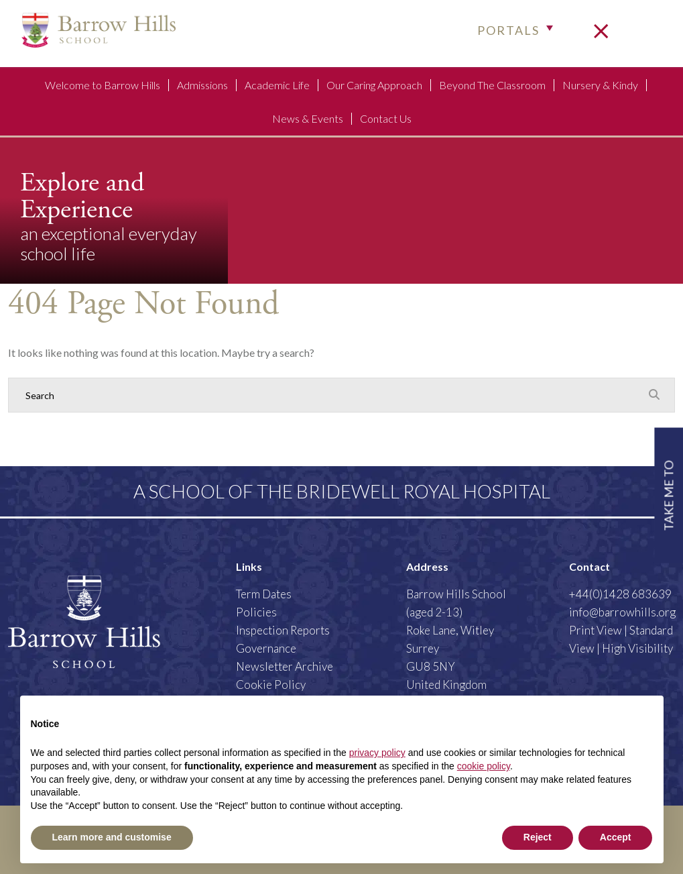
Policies (256, 612)
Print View (595, 630)
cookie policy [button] (483, 766)
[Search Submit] (654, 394)
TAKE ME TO (668, 495)
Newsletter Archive (284, 666)
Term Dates (264, 594)
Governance (266, 648)
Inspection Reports (283, 630)
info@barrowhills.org (622, 612)
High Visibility (637, 648)
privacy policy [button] (377, 752)
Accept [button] (615, 837)
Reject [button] (537, 837)
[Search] (328, 395)
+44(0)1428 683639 (620, 594)
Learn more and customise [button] (112, 837)
